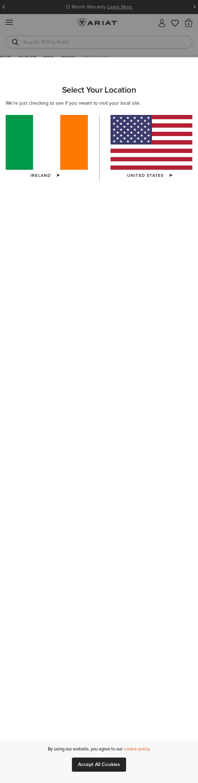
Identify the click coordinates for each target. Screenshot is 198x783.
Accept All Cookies (99, 764)
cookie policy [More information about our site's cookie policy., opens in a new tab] (136, 749)
